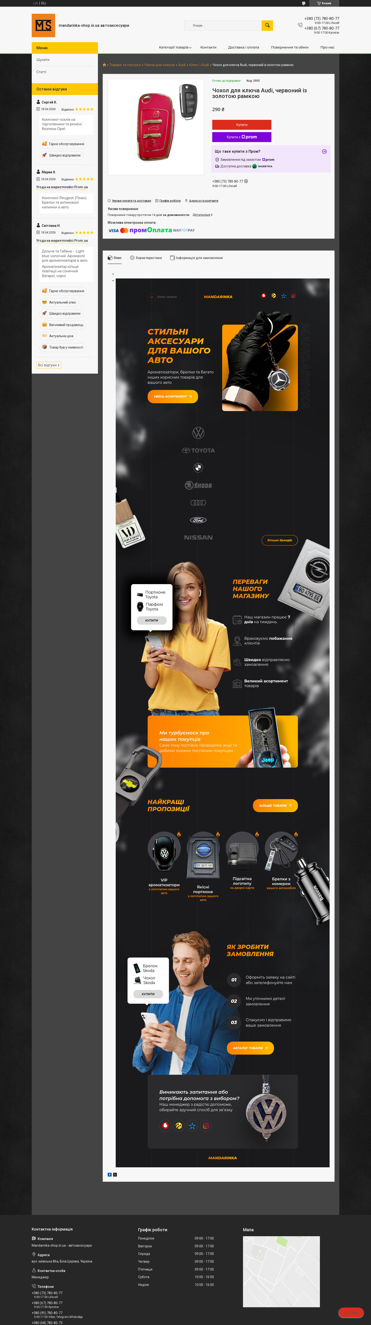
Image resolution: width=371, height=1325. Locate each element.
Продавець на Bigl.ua (185, 1316)
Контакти (208, 47)
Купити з (242, 137)
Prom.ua (208, 1312)
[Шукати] (267, 25)
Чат (351, 1313)
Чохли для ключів (159, 65)
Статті (41, 72)
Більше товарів (275, 712)
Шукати (43, 60)
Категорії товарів (174, 47)
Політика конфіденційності (231, 1320)
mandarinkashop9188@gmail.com (60, 1249)
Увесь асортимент (173, 396)
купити (151, 527)
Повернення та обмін (290, 47)
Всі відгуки (47, 365)
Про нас (327, 47)
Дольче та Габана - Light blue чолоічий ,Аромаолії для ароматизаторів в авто (65, 256)
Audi (182, 65)
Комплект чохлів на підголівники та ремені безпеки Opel (62, 124)
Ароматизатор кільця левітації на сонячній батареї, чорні (60, 271)
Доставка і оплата (243, 47)
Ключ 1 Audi (199, 65)
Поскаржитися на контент (193, 1320)
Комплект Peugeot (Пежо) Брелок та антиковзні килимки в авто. (64, 202)
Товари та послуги (125, 65)
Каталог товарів (250, 954)
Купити (241, 125)
